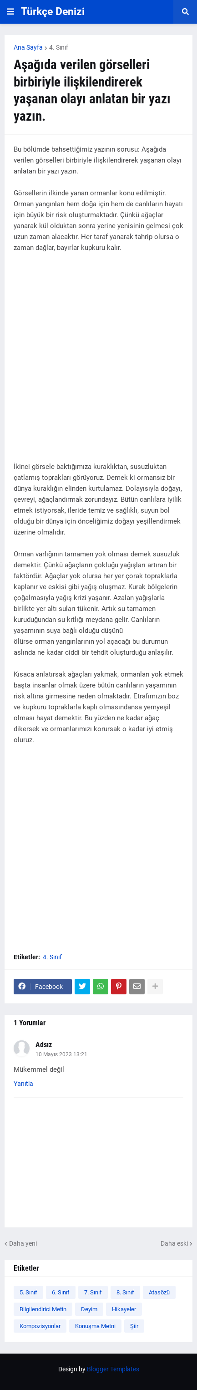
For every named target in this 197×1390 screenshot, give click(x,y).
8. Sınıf (125, 1292)
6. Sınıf (61, 1292)
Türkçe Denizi (53, 11)
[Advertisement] (98, 362)
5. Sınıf (28, 1292)
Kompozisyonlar (40, 1326)
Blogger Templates (113, 1369)
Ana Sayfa (28, 47)
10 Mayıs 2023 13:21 (61, 1054)
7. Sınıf (93, 1292)
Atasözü (159, 1292)
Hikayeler (124, 1309)
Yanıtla (23, 1083)
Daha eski (174, 1243)
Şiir (134, 1326)
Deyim (89, 1309)
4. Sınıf (58, 47)
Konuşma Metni (95, 1326)
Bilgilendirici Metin (43, 1309)
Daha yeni (23, 1243)
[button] (10, 12)
